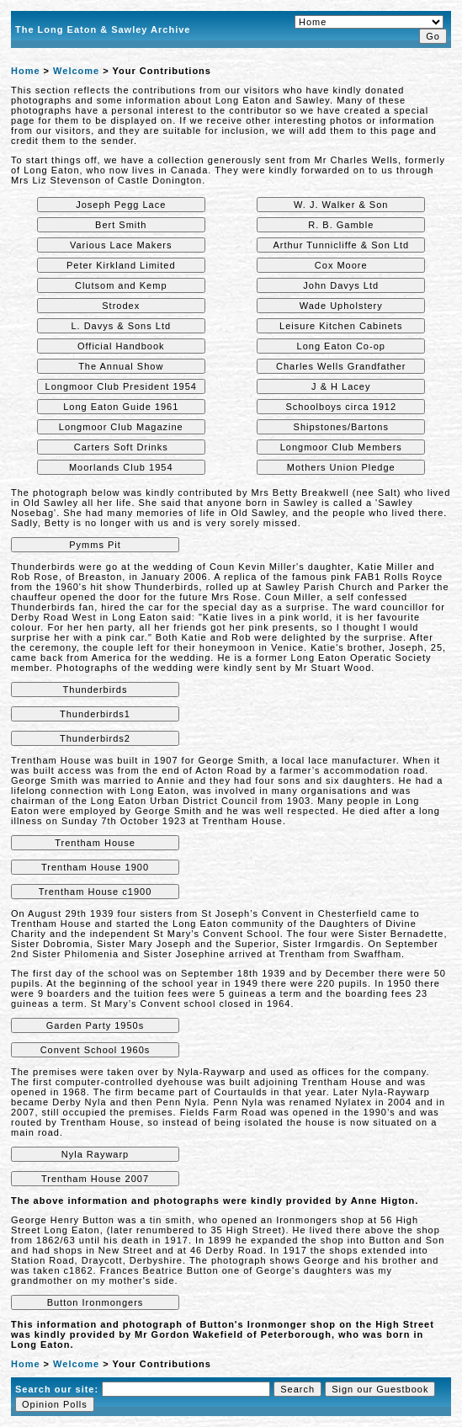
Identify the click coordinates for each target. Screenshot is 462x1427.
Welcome (76, 71)
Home (25, 71)
